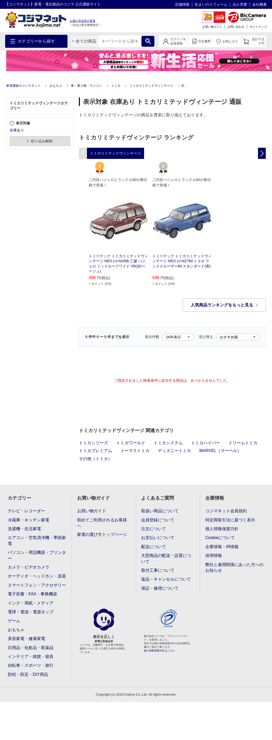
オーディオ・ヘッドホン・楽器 (37, 576)
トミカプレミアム (95, 450)
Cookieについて (220, 537)
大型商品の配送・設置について (166, 558)
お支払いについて (157, 537)
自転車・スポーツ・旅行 (30, 665)
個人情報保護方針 (222, 529)
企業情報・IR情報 (222, 546)
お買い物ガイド (212, 26)
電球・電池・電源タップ (30, 612)
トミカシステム (168, 443)
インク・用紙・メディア (30, 603)
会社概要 (259, 4)
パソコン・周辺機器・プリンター (37, 555)
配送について (153, 546)
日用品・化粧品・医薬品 (30, 647)
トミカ (115, 86)
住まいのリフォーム (211, 4)
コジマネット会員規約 (226, 511)
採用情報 (213, 555)
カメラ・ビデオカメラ (28, 567)
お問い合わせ (235, 26)
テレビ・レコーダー (26, 511)
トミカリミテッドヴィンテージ (151, 86)
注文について (153, 529)
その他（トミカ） (95, 458)
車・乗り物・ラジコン (86, 86)
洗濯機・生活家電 (24, 529)
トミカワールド (130, 443)
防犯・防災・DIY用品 (28, 674)
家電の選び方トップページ (102, 534)
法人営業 (240, 4)
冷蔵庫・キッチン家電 (28, 520)
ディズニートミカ (174, 450)
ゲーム (14, 620)
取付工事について (157, 570)
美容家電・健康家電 (26, 638)
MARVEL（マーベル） (220, 450)
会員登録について (157, 520)
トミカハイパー (205, 443)
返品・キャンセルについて (166, 579)
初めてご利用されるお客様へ (102, 523)
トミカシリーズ (93, 443)
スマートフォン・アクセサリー (37, 585)
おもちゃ (56, 86)
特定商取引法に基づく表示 (230, 520)
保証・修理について (160, 588)
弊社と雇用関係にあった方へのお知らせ (234, 567)
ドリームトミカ (242, 443)
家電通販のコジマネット (23, 86)
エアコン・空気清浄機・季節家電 (37, 540)
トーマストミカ (134, 450)
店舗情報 (182, 4)
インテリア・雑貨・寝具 (30, 656)
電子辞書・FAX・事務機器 (32, 594)
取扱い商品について (160, 511)
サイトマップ (258, 26)
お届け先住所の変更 (83, 20)
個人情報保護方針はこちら (159, 650)
